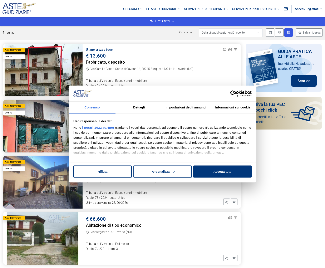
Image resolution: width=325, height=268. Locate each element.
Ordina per (186, 32)
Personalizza (163, 171)
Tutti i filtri (162, 21)
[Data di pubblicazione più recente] (231, 32)
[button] (226, 202)
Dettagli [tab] (139, 107)
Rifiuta (103, 171)
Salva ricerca (311, 32)
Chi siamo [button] (131, 9)
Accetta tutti (222, 171)
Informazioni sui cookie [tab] (233, 107)
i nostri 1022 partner (98, 127)
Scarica (303, 81)
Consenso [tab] (92, 107)
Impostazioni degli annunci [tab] (186, 107)
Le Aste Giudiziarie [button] (162, 9)
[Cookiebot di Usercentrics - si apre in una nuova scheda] (233, 94)
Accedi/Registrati (307, 9)
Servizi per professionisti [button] (254, 9)
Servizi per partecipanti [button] (205, 9)
